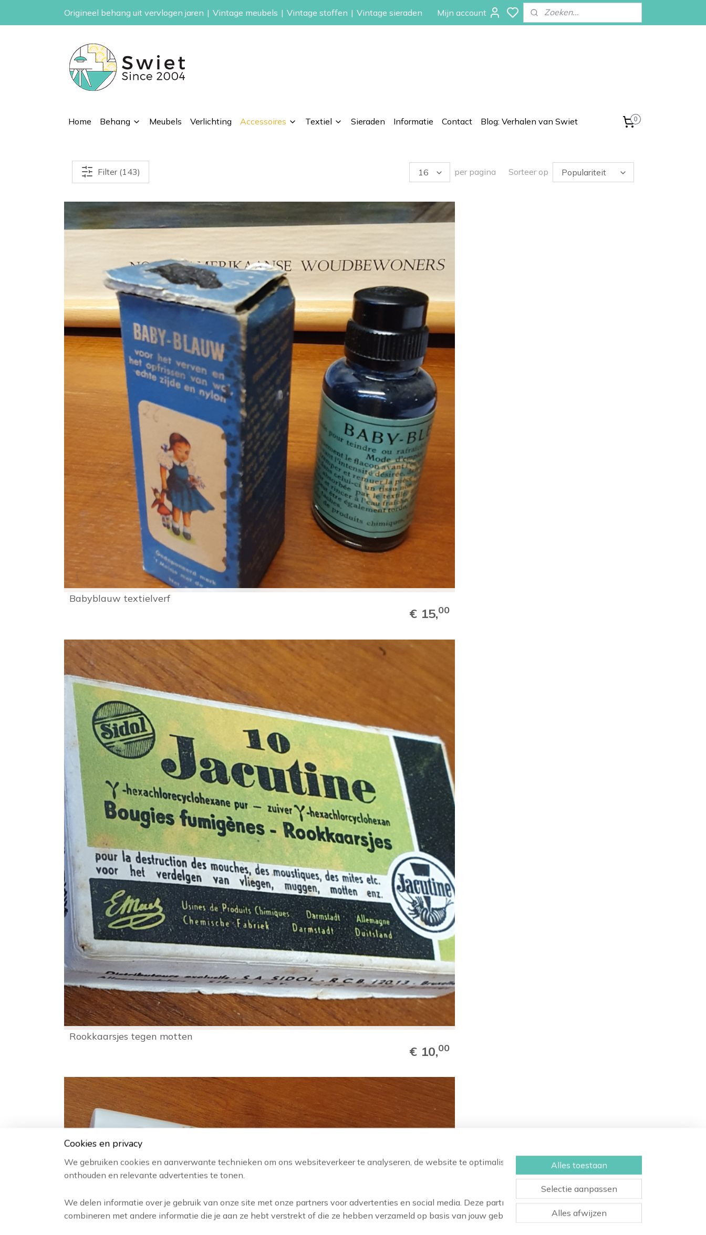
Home (79, 121)
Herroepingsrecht (561, 1087)
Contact (457, 121)
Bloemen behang (445, 1064)
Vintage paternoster (262, 528)
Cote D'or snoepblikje (263, 712)
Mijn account (469, 12)
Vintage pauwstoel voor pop (418, 524)
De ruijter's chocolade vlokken (411, 707)
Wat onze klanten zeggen (577, 1064)
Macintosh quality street (566, 528)
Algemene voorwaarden (573, 1110)
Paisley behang (442, 1075)
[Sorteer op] (593, 172)
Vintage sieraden (389, 12)
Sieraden (368, 121)
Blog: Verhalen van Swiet (529, 121)
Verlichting (211, 121)
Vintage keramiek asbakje (569, 896)
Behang (120, 121)
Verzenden (550, 1075)
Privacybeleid (554, 1122)
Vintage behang (444, 1051)
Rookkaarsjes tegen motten (278, 345)
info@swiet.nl (118, 1137)
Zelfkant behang (444, 1099)
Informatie (413, 121)
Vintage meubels (245, 12)
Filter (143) (110, 171)
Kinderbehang (440, 1087)
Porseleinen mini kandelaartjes (401, 340)
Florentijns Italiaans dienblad (260, 891)
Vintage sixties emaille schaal (415, 891)
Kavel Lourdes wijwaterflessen (104, 891)
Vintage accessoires (451, 1134)
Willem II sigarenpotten (564, 345)
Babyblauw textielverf (119, 345)
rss (409, 1215)
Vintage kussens (444, 1158)
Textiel (323, 121)
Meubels (165, 121)
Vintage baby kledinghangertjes (109, 524)
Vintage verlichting (448, 1122)
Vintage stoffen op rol (454, 1145)
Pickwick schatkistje (114, 712)
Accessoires (268, 121)
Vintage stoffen (317, 12)
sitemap (389, 1215)
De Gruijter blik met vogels (570, 712)
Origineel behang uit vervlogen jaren (134, 12)
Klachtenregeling (560, 1099)
